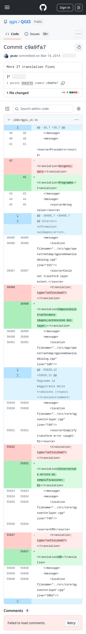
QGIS (26, 21)
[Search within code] (40, 108)
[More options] (76, 119)
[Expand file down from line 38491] (17, 370)
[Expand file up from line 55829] (17, 375)
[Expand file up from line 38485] (17, 221)
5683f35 (27, 83)
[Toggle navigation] (7, 7)
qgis (13, 21)
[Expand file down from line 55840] (17, 601)
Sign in (65, 7)
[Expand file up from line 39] (17, 128)
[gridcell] (43, 128)
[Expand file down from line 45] (17, 216)
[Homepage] (43, 7)
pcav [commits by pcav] (14, 55)
